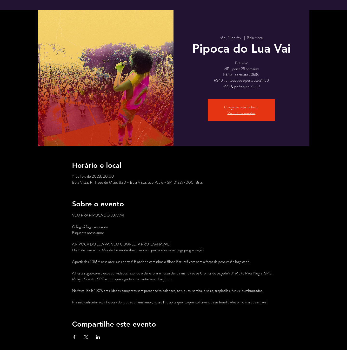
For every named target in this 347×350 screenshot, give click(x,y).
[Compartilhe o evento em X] (86, 337)
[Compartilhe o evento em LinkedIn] (98, 337)
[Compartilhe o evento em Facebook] (74, 337)
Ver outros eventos (241, 113)
